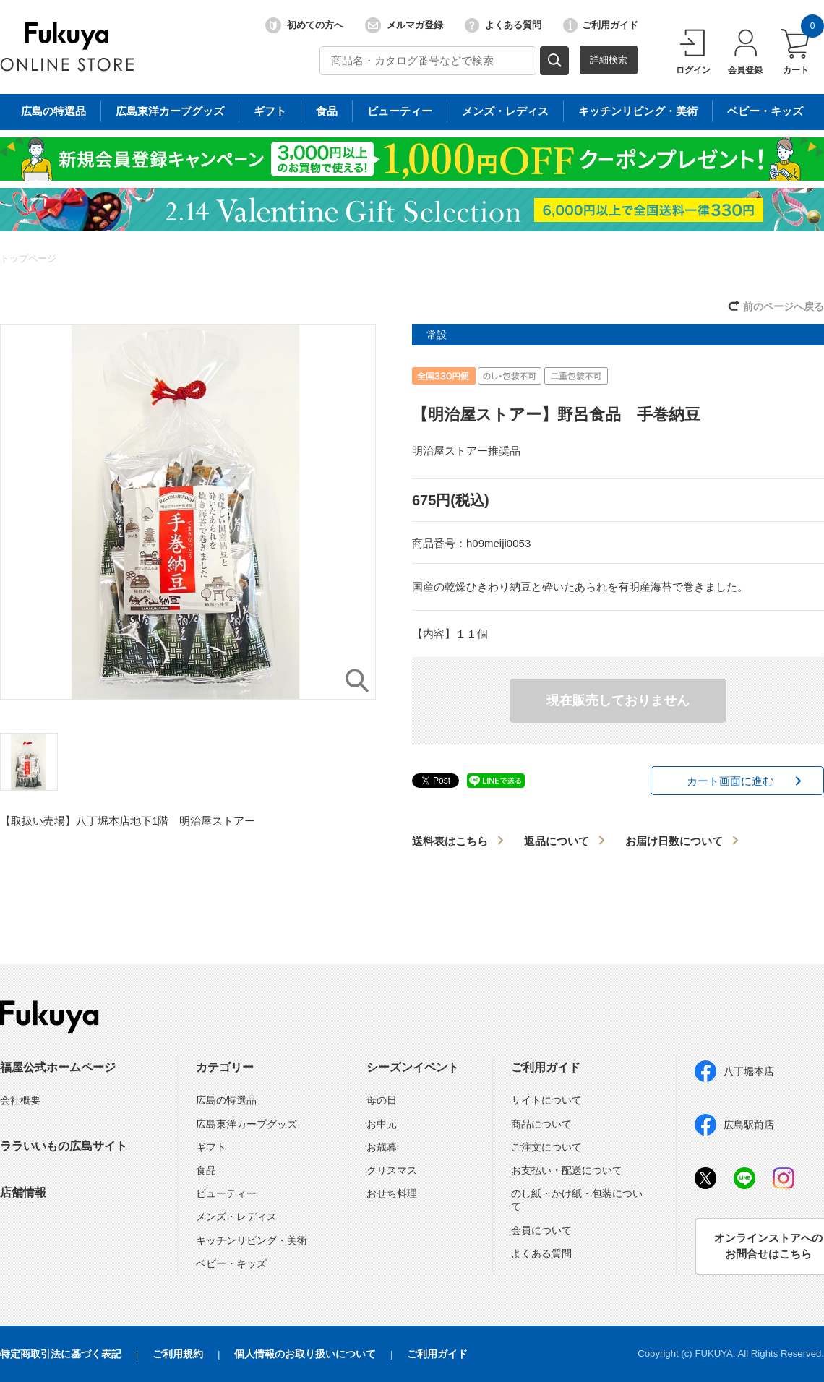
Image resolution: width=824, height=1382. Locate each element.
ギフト (211, 1147)
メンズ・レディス (236, 1216)
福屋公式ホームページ (58, 1067)
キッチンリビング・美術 (251, 1240)
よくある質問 (503, 25)
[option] (188, 512)
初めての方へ (304, 25)
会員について (541, 1230)
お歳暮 (381, 1147)
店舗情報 (23, 1192)
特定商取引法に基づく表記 (60, 1354)
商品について (541, 1124)
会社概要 (20, 1100)
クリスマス (391, 1170)
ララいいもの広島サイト (63, 1146)
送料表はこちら (450, 841)
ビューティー (226, 1193)
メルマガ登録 (404, 25)
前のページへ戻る (783, 306)
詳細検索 (608, 59)
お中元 (381, 1124)
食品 (206, 1170)
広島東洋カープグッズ (246, 1124)
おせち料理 (391, 1193)
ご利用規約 (178, 1354)
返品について (556, 841)
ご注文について (546, 1147)
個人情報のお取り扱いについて (305, 1354)
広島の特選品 (226, 1100)
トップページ (28, 258)
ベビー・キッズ (231, 1263)
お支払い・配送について (566, 1170)
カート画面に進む (730, 781)
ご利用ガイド (600, 25)
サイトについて (546, 1100)
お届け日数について (674, 841)
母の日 (381, 1100)
